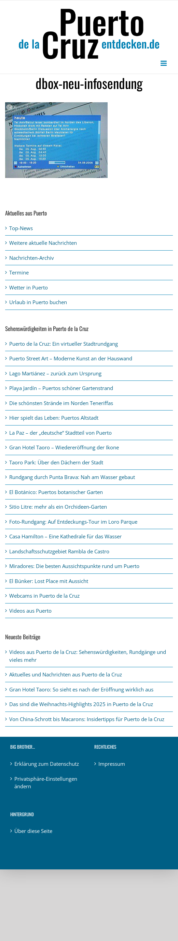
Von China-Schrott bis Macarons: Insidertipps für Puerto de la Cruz (86, 719)
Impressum (111, 763)
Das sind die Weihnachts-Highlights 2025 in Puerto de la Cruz (81, 704)
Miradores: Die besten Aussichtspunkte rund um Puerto (74, 566)
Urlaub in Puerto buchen (38, 302)
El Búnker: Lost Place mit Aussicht (48, 581)
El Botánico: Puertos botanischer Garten (56, 492)
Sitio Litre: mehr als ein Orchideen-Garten (58, 506)
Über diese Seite (33, 830)
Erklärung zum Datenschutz (46, 763)
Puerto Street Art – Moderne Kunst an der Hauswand (70, 358)
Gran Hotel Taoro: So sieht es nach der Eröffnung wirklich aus (81, 689)
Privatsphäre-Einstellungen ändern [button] (45, 782)
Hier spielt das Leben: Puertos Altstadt (53, 417)
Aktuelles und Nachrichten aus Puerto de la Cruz (65, 674)
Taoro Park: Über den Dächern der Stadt (56, 462)
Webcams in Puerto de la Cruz (44, 595)
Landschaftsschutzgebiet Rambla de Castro (59, 551)
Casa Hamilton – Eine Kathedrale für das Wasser (65, 536)
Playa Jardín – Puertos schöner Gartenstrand (61, 388)
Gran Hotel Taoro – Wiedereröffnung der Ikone (64, 447)
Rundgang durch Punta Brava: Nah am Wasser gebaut (72, 477)
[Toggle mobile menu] (164, 63)
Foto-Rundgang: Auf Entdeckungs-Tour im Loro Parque (73, 521)
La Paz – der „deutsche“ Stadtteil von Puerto (60, 432)
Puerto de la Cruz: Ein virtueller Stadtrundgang (63, 343)
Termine (19, 272)
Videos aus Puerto (30, 610)
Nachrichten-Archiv (31, 257)
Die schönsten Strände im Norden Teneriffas (61, 403)
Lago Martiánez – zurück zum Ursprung (55, 373)
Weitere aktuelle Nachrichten (43, 242)
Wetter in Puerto (28, 287)
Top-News (21, 228)
